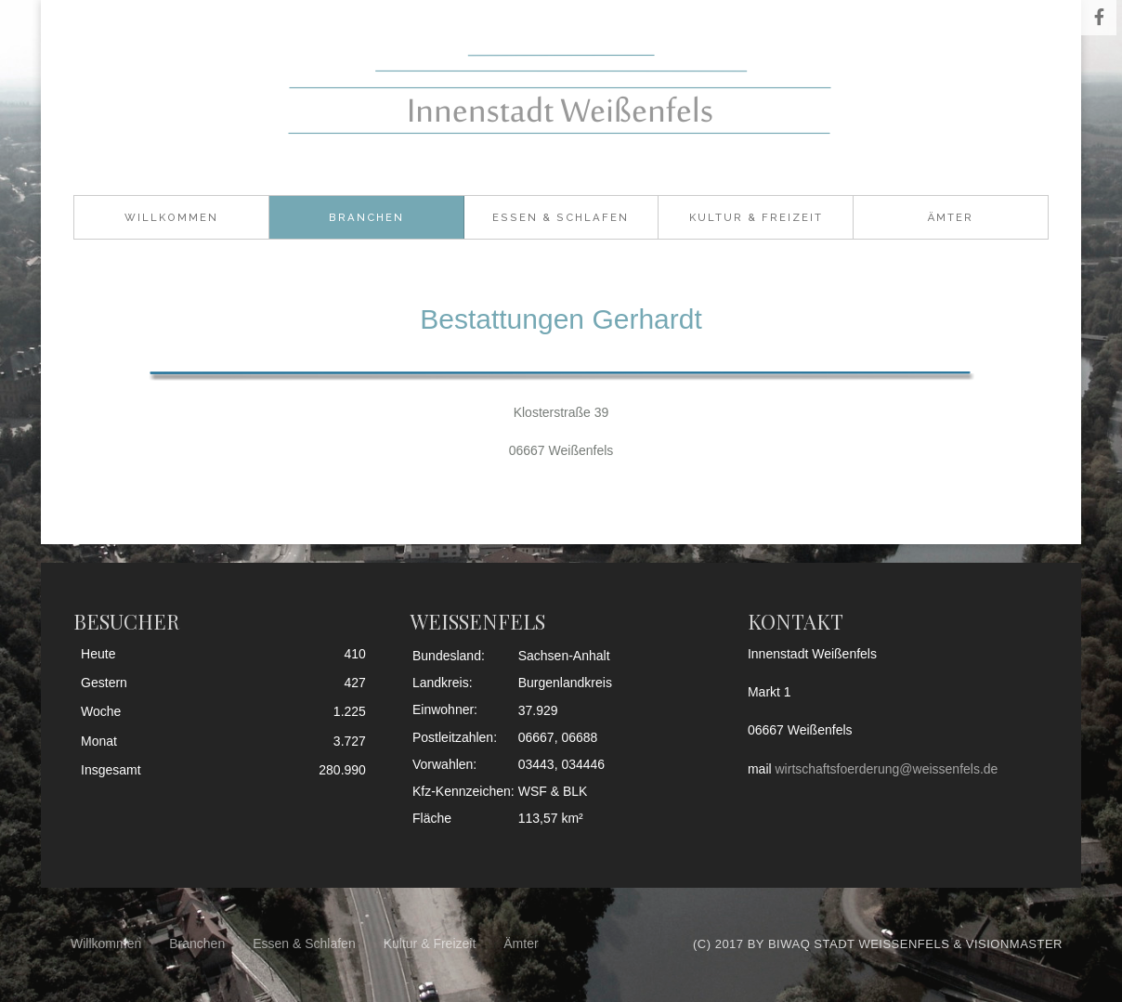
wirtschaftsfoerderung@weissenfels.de (887, 768)
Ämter (950, 217)
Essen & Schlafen (560, 217)
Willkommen (171, 217)
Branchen (366, 217)
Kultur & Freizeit (756, 217)
